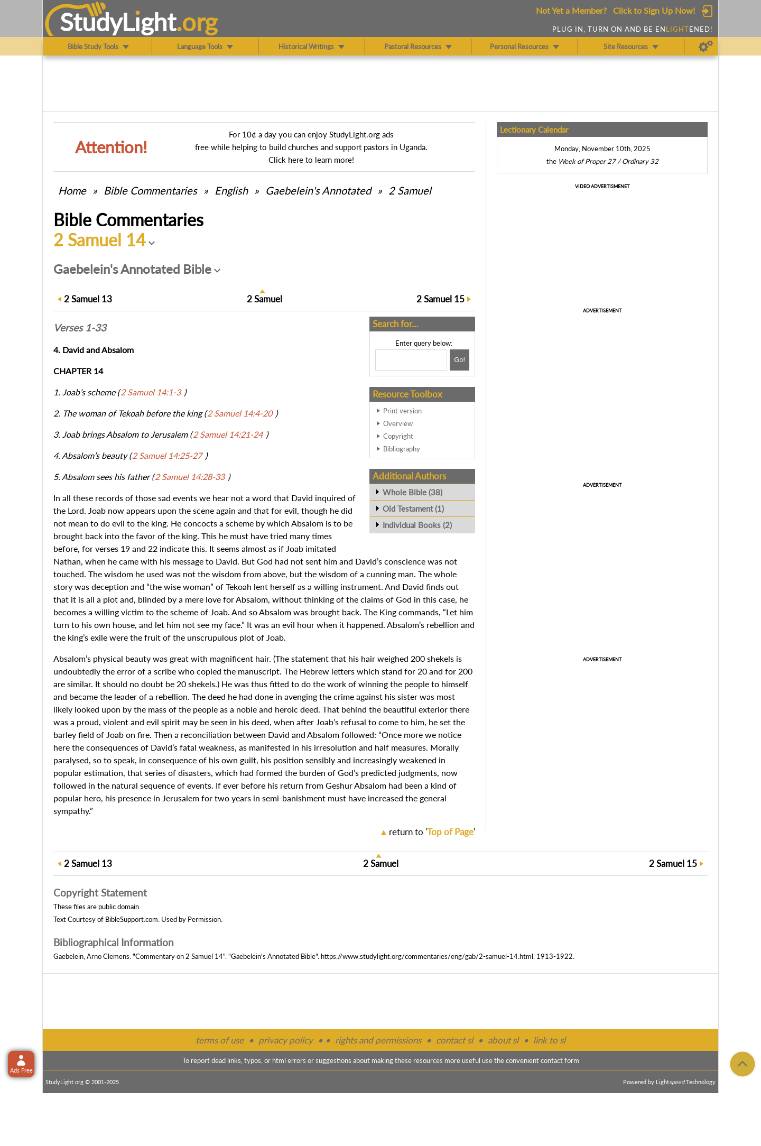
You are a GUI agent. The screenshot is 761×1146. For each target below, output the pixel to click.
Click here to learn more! (311, 159)
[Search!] (459, 360)
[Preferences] (706, 46)
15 (440, 298)
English (231, 190)
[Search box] (411, 360)
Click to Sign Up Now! (654, 10)
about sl (503, 1040)
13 (88, 298)
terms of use (220, 1040)
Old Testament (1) (413, 508)
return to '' (432, 831)
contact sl (454, 1040)
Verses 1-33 (79, 328)
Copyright (398, 436)
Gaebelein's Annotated (318, 190)
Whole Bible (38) (412, 492)
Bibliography (401, 449)
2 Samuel (409, 190)
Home (72, 190)
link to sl (549, 1040)
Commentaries (150, 190)
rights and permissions (378, 1040)
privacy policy (285, 1040)
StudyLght (118, 21)
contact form (560, 1060)
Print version (402, 410)
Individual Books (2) (417, 525)
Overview (398, 423)
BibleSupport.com (131, 919)
